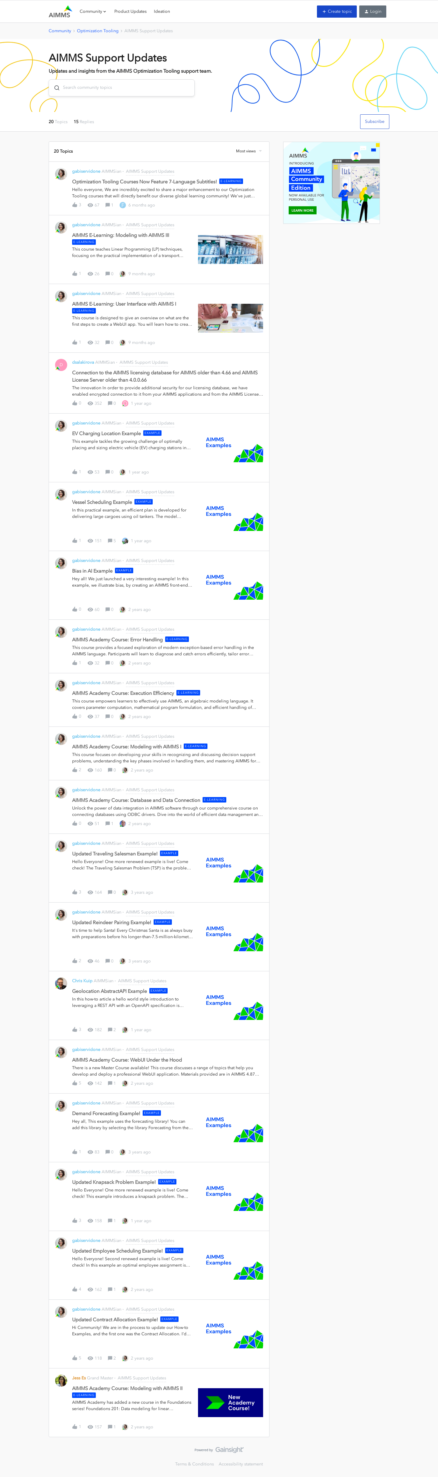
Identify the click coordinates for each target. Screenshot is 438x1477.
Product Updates (130, 11)
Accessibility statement (241, 1464)
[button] (337, 11)
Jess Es (79, 1378)
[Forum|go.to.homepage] (60, 11)
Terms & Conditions (194, 1464)
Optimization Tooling (98, 30)
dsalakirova (83, 362)
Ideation (162, 11)
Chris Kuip (82, 980)
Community (60, 30)
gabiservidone (86, 171)
